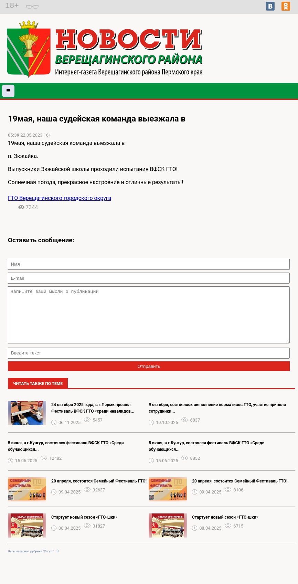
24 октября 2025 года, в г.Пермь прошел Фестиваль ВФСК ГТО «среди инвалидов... (92, 418)
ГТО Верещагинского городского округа (59, 198)
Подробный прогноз (271, 54)
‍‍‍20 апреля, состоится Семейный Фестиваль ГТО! (99, 491)
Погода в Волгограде (271, 60)
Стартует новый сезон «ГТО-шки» (84, 527)
